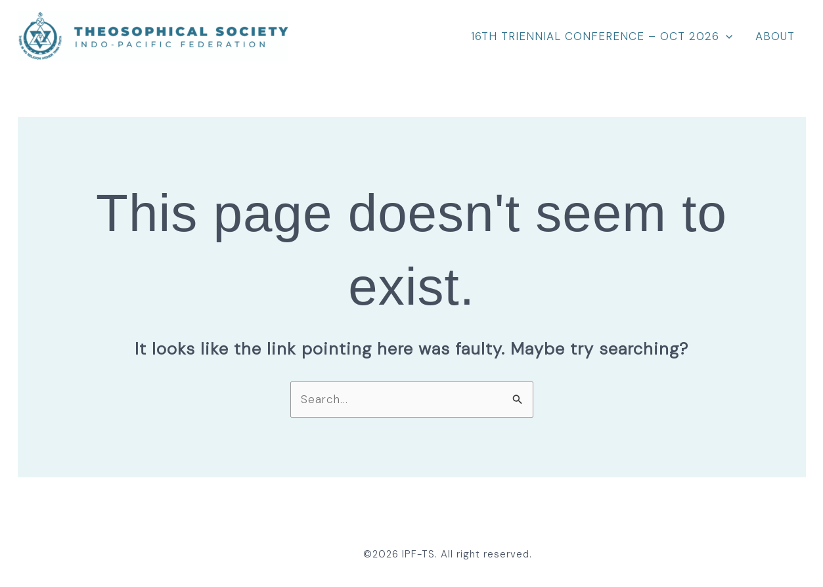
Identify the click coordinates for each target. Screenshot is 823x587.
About (775, 36)
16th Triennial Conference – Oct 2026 (601, 36)
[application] (725, 36)
